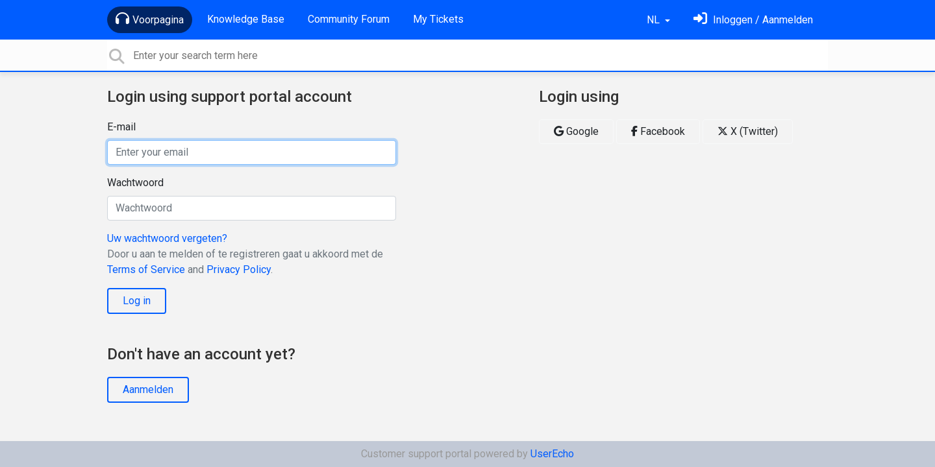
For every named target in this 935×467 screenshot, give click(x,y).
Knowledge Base (245, 19)
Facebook (658, 131)
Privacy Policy (238, 269)
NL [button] (654, 20)
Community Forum (349, 19)
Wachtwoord (135, 182)
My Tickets (438, 19)
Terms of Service (146, 269)
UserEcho (552, 454)
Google (576, 131)
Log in (137, 300)
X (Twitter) (747, 131)
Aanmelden (148, 389)
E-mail (121, 127)
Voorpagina (150, 19)
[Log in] (753, 19)
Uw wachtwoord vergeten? (167, 238)
